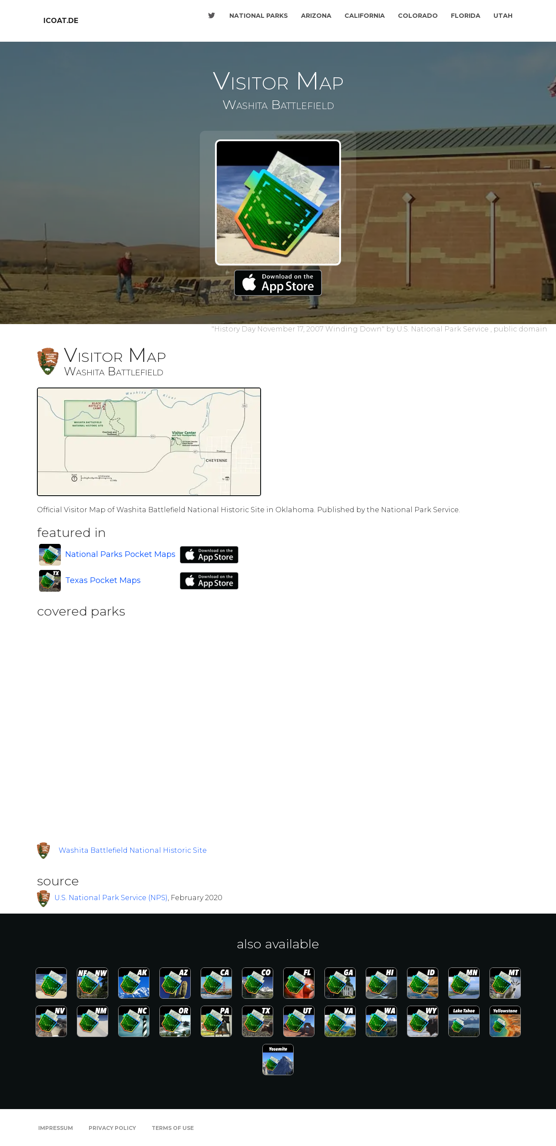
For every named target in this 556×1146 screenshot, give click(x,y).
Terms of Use (173, 1128)
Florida (465, 16)
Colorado (418, 16)
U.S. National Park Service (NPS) (111, 898)
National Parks (258, 16)
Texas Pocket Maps (103, 580)
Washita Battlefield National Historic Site (133, 850)
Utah (503, 16)
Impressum (55, 1128)
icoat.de (60, 21)
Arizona (316, 16)
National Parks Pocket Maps (120, 554)
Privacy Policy (112, 1128)
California (364, 16)
